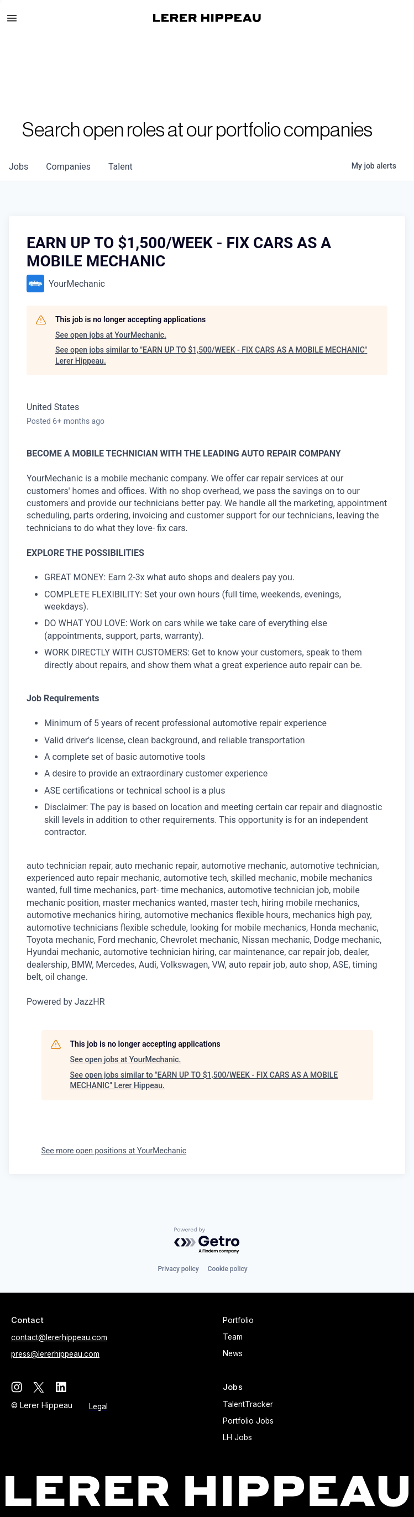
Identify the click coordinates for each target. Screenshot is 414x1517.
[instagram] (16, 1387)
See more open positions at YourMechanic (114, 1150)
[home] (207, 18)
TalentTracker (248, 1404)
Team (233, 1336)
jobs (18, 166)
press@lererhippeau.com (55, 1354)
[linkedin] (60, 1387)
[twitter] (38, 1387)
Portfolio (238, 1320)
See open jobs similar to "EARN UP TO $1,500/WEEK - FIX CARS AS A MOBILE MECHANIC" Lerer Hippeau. (211, 355)
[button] (17, 18)
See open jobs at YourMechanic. (110, 334)
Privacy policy (178, 1269)
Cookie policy (228, 1269)
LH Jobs (237, 1437)
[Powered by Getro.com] (207, 1240)
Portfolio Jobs (248, 1420)
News (233, 1353)
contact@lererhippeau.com (59, 1337)
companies (68, 166)
